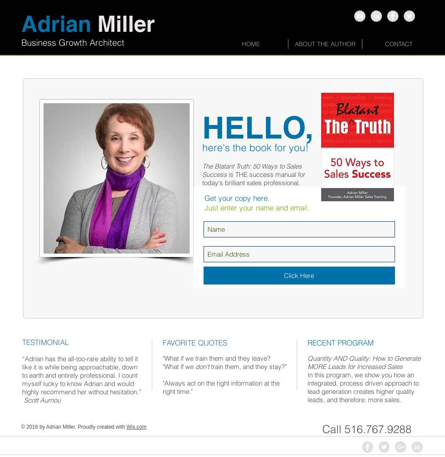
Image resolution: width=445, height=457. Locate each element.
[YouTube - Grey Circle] (359, 16)
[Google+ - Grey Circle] (400, 447)
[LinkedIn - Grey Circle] (417, 447)
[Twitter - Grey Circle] (409, 16)
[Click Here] (299, 275)
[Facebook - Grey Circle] (392, 16)
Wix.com (137, 427)
